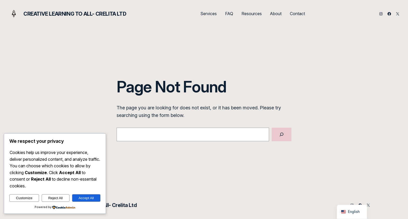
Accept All (86, 198)
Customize (24, 198)
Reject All (55, 198)
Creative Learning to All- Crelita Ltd (74, 14)
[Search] (281, 134)
